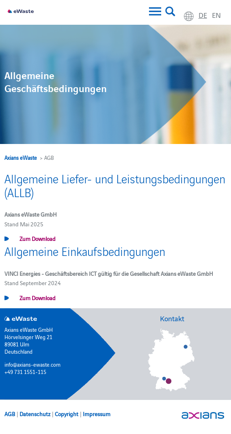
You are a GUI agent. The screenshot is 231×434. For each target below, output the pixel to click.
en (216, 15)
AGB (9, 414)
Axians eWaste (20, 157)
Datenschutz (34, 414)
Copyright (66, 414)
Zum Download (37, 238)
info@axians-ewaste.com (32, 364)
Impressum (96, 414)
